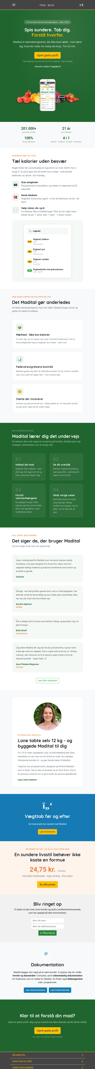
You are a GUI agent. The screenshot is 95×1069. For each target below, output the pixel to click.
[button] (82, 4)
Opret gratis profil (47, 55)
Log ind (55, 66)
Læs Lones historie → (29, 779)
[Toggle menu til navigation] (14, 4)
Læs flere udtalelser (47, 680)
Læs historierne (47, 831)
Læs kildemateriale (60, 990)
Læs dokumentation (35, 990)
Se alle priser (47, 884)
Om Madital (19, 1055)
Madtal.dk (47, 5)
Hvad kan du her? (22, 1061)
